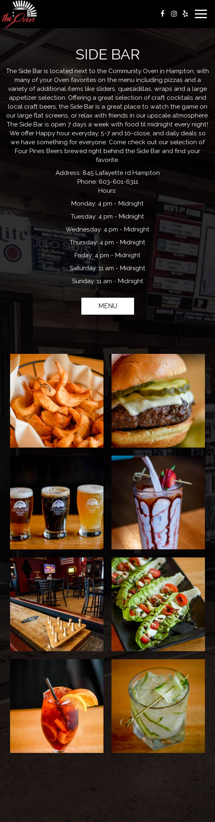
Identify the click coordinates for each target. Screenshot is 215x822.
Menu (107, 306)
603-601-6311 (118, 181)
